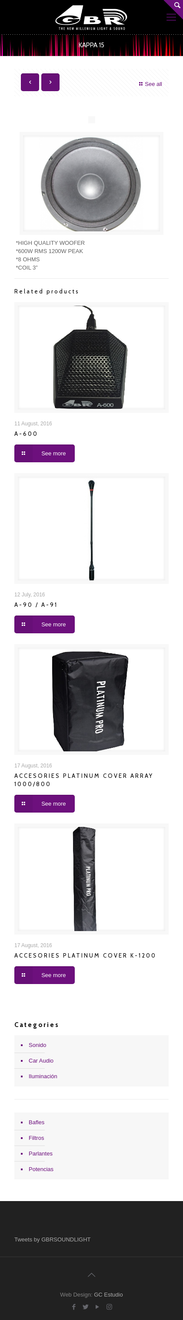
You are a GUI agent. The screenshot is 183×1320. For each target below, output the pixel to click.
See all (149, 84)
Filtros (36, 1138)
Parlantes (41, 1153)
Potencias (41, 1169)
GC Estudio (108, 1294)
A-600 (26, 433)
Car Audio (41, 1060)
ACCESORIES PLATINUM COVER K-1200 (85, 955)
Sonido (37, 1045)
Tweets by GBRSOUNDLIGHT (52, 1239)
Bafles (36, 1122)
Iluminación (43, 1076)
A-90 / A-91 (36, 604)
